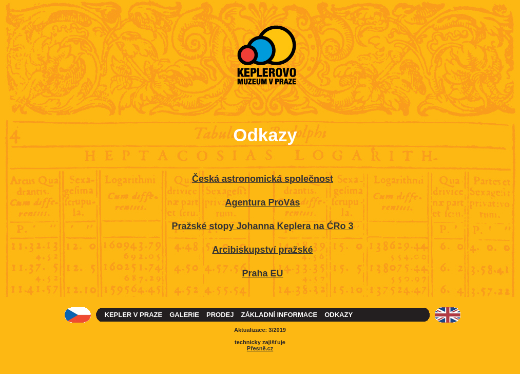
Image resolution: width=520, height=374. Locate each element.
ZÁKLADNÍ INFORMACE (279, 315)
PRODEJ (220, 315)
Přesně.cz (260, 348)
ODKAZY (338, 315)
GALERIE (184, 315)
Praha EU (262, 273)
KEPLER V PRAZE (134, 315)
